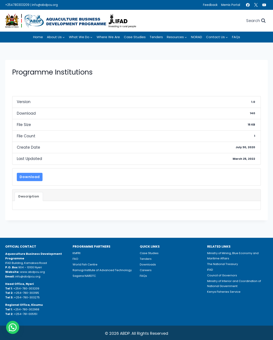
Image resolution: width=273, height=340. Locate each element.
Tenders (156, 37)
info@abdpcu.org (45, 5)
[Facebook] (247, 5)
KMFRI (76, 253)
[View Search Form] (256, 21)
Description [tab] (28, 196)
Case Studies (135, 37)
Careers (146, 270)
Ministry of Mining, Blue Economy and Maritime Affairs (233, 255)
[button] (12, 327)
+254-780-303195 (26, 293)
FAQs (236, 37)
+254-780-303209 (26, 288)
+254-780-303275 (27, 297)
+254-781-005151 (25, 314)
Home (38, 37)
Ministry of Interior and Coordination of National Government (234, 283)
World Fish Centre (85, 264)
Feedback (210, 5)
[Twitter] (256, 5)
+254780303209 (17, 5)
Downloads (148, 264)
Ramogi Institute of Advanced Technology (102, 270)
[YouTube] (264, 5)
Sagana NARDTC (84, 276)
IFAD (210, 270)
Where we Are (108, 37)
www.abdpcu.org (32, 272)
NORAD (196, 37)
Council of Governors (222, 275)
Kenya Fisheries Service (224, 292)
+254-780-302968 (26, 309)
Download (30, 176)
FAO (75, 259)
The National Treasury (222, 264)
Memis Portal (230, 5)
